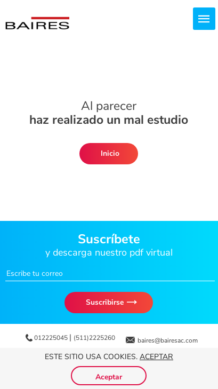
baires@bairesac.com (168, 340)
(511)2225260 (94, 338)
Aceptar (156, 357)
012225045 (51, 338)
